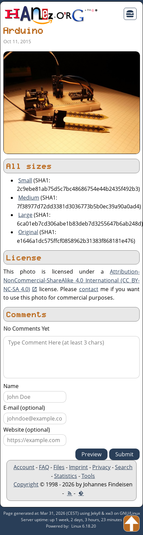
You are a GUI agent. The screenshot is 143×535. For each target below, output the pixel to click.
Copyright (26, 484)
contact (88, 289)
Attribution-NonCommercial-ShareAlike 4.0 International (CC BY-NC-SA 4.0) (71, 280)
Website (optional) (26, 429)
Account (24, 467)
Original (28, 232)
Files (59, 467)
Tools (88, 476)
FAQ (44, 467)
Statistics (65, 476)
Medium (28, 197)
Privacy (101, 467)
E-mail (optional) (24, 407)
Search (124, 467)
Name (11, 386)
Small (25, 180)
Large (25, 215)
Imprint (78, 467)
